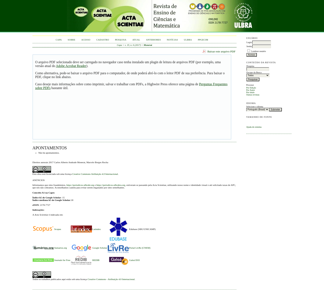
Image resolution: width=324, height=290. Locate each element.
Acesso (85, 40)
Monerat (148, 45)
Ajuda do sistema (253, 127)
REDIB (96, 260)
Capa (59, 40)
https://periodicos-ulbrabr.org (80, 185)
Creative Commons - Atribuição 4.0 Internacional (111, 279)
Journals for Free (62, 260)
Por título (250, 92)
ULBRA (188, 40)
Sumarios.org (60, 248)
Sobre (71, 40)
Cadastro (102, 40)
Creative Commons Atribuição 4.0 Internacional (95, 174)
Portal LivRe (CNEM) (139, 248)
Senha (249, 46)
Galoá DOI (134, 260)
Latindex (96, 229)
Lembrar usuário (258, 51)
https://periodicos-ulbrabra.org (110, 185)
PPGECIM (203, 40)
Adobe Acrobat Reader (71, 66)
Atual (136, 40)
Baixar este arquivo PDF (221, 51)
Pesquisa (121, 40)
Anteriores (153, 40)
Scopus (57, 229)
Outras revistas (252, 95)
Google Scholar (99, 248)
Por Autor (250, 90)
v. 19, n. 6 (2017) (133, 45)
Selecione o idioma (254, 106)
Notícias (172, 40)
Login (249, 42)
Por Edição (251, 88)
